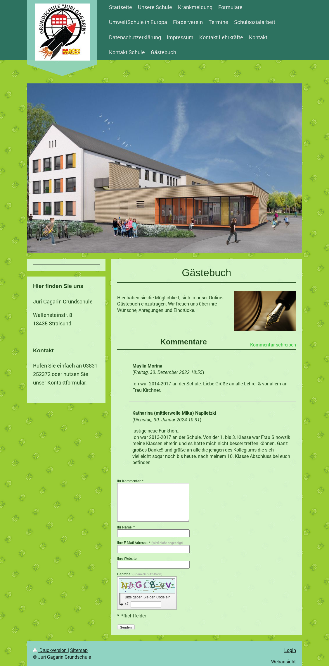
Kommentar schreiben (273, 344)
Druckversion (50, 650)
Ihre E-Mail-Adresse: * (150, 542)
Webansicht (283, 661)
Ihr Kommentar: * (130, 480)
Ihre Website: (127, 558)
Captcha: (139, 573)
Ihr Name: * (126, 527)
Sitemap (79, 650)
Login (290, 650)
